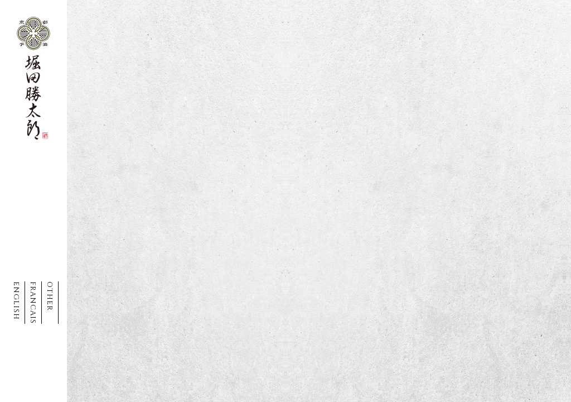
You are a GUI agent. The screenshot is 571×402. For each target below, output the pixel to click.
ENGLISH (16, 300)
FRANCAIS (33, 302)
